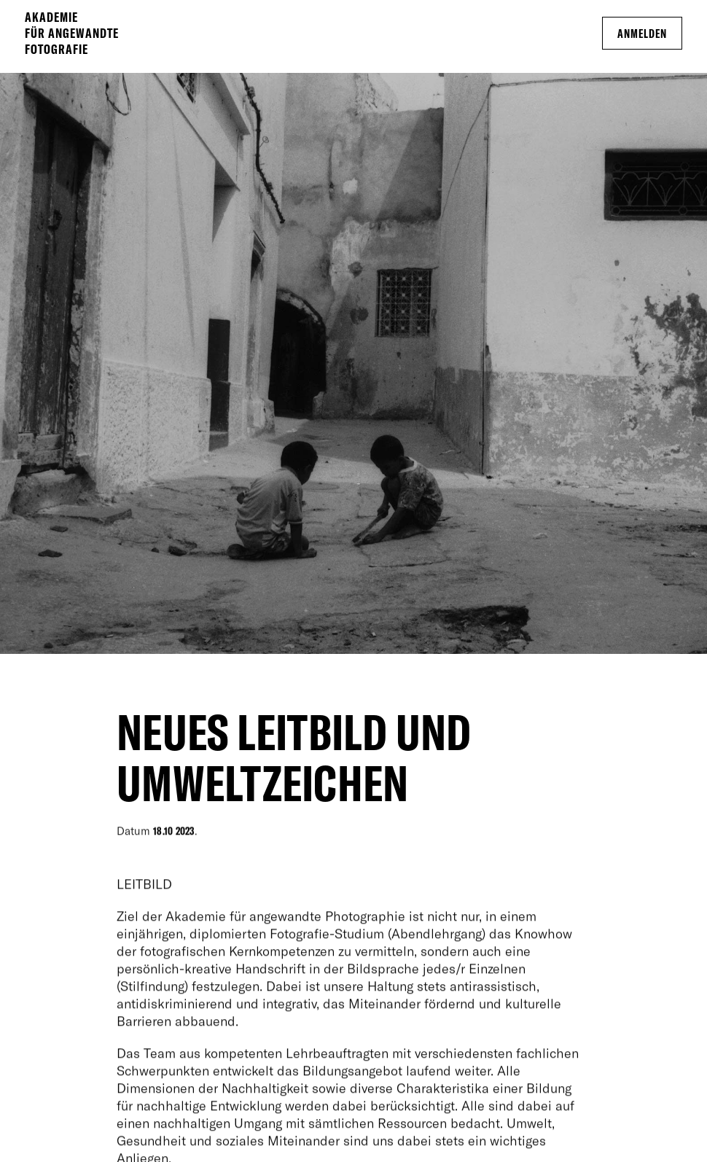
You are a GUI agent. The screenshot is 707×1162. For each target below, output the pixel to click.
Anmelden (642, 33)
